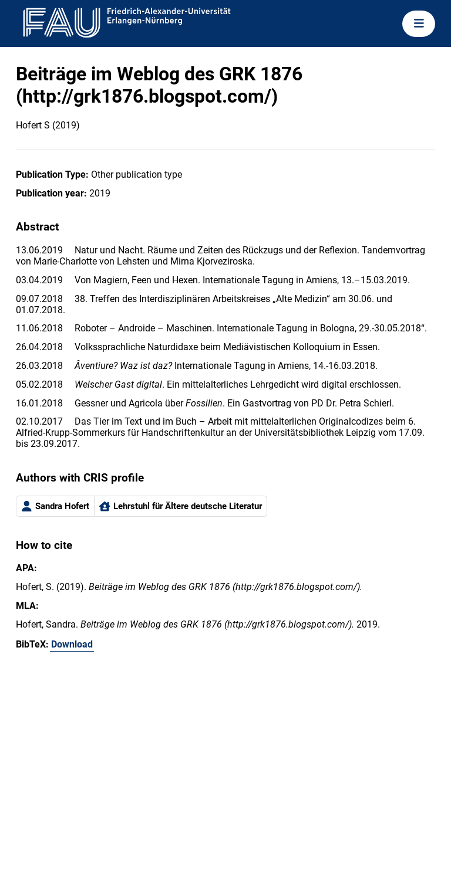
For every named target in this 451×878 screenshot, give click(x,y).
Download (72, 644)
